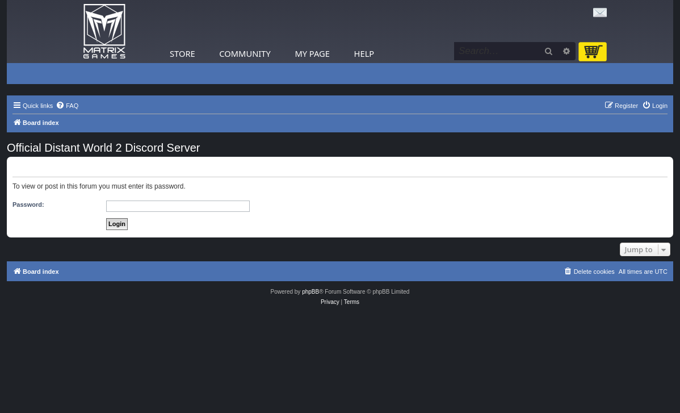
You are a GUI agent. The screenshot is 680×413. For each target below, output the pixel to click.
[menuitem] (67, 105)
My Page (312, 53)
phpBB (310, 292)
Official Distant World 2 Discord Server (103, 147)
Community (244, 53)
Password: (28, 204)
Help (364, 53)
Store (182, 53)
